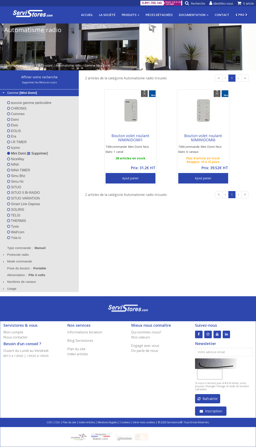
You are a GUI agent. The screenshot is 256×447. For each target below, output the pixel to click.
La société (107, 15)
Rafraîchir (208, 398)
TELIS (13, 215)
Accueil (87, 15)
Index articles (77, 354)
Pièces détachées (159, 15)
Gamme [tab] (19, 92)
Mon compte (13, 332)
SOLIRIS (15, 209)
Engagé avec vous (145, 345)
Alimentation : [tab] (26, 275)
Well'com (16, 232)
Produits (130, 15)
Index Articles (87, 422)
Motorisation (13, 65)
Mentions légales (108, 422)
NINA (13, 164)
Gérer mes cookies (144, 422)
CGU (57, 422)
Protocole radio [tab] (15, 254)
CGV (49, 422)
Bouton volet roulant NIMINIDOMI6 (203, 137)
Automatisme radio (69, 65)
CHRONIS (16, 108)
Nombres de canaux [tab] (19, 281)
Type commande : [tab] (26, 248)
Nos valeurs (140, 337)
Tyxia (13, 226)
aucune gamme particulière (29, 103)
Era (11, 136)
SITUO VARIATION (23, 198)
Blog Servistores (80, 340)
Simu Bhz (16, 176)
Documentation (193, 15)
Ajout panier (130, 178)
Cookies (125, 422)
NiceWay (15, 159)
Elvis (12, 125)
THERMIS (16, 221)
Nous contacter (15, 337)
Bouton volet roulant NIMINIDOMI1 (130, 137)
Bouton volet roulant (39, 65)
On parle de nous (144, 350)
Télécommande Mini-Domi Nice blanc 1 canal (127, 149)
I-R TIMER (17, 142)
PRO (241, 15)
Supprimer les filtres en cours (39, 82)
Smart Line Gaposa (23, 204)
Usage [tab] (9, 288)
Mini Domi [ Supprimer (27, 153)
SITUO (14, 187)
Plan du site (76, 349)
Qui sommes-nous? (146, 332)
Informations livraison (84, 332)
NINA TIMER (18, 170)
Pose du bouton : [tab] (26, 268)
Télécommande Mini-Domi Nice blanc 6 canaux (200, 149)
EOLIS (14, 131)
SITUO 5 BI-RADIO (23, 192)
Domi (13, 119)
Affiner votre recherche (39, 77)
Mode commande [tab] (17, 261)
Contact (222, 15)
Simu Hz (15, 181)
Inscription (211, 411)
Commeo (16, 114)
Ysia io (14, 238)
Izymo (13, 147)
